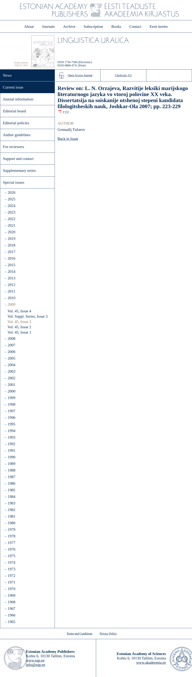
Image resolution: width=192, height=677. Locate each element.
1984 (11, 496)
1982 (11, 510)
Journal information (18, 99)
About (29, 26)
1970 (11, 589)
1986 (11, 483)
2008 (11, 338)
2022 (11, 219)
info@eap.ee (35, 665)
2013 (11, 278)
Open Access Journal (80, 75)
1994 (11, 431)
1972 (11, 575)
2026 (11, 192)
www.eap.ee (35, 660)
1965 (11, 622)
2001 (11, 384)
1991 (11, 450)
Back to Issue (68, 138)
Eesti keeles (159, 26)
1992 (11, 444)
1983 (11, 503)
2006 (11, 351)
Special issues (13, 182)
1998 (11, 404)
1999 (11, 398)
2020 (11, 232)
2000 (11, 391)
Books (116, 26)
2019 (11, 238)
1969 (11, 595)
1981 (11, 516)
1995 (11, 424)
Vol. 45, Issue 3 (19, 321)
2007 (11, 345)
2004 (11, 365)
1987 (11, 477)
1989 (11, 463)
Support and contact (18, 158)
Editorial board (14, 111)
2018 (11, 245)
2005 (11, 358)
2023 (11, 212)
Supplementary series (19, 170)
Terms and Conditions (79, 633)
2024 (11, 205)
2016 (11, 258)
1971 (11, 582)
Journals (48, 26)
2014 (11, 271)
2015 (11, 265)
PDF (66, 111)
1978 (11, 536)
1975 (11, 556)
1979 (11, 529)
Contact (135, 26)
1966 (11, 615)
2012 (11, 285)
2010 (11, 298)
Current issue (13, 87)
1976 (11, 549)
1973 (11, 569)
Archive (69, 26)
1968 (11, 602)
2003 (11, 371)
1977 (11, 543)
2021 (11, 225)
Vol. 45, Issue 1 (19, 332)
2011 (11, 291)
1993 (11, 437)
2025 (11, 199)
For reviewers (13, 147)
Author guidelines (17, 135)
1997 (11, 411)
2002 (11, 378)
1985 (11, 490)
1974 (11, 562)
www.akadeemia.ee (151, 662)
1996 (11, 417)
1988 (11, 470)
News (7, 75)
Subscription (93, 26)
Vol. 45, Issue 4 (19, 311)
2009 (11, 304)
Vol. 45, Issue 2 (19, 327)
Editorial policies (16, 123)
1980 (11, 523)
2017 (11, 252)
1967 (11, 608)
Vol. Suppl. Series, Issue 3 (27, 316)
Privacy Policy (108, 633)
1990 (11, 457)
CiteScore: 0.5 (123, 75)
